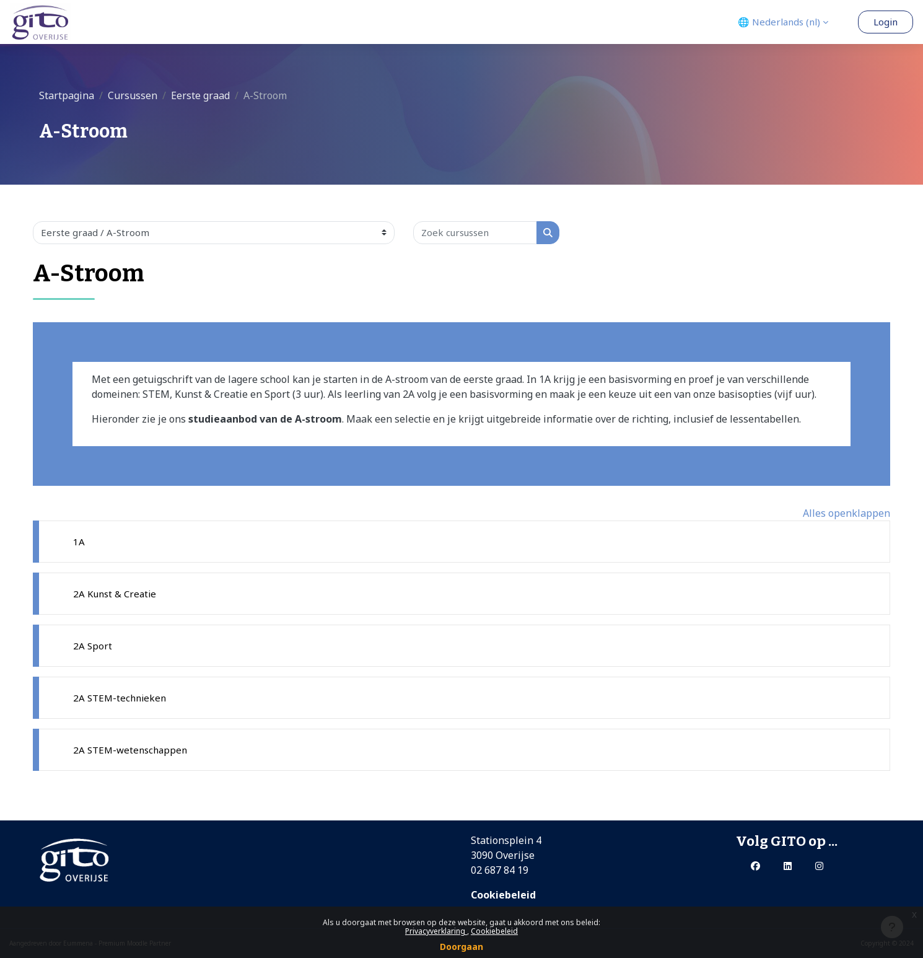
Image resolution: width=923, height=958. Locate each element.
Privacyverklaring (436, 931)
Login (885, 21)
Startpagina (66, 95)
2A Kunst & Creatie (114, 593)
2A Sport (92, 645)
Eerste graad (200, 95)
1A (79, 541)
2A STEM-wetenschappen (130, 750)
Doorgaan (461, 946)
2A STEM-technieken (119, 698)
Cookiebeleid (494, 931)
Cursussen (132, 95)
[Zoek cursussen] (475, 232)
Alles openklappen (846, 513)
